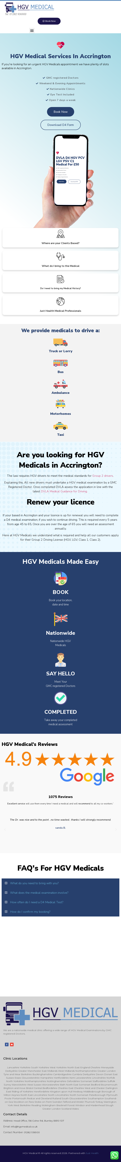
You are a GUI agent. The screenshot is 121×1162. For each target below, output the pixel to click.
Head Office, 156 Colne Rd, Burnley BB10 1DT (39, 1120)
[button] (32, 30)
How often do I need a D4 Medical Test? (36, 902)
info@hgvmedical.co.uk (24, 1126)
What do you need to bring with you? (34, 883)
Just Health (92, 1153)
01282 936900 (32, 1132)
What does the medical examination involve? (39, 893)
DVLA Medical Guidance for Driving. (64, 491)
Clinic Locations (15, 1058)
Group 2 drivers (102, 476)
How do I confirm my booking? (30, 912)
